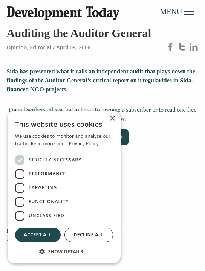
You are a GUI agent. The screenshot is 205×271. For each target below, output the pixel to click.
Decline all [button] (89, 234)
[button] (64, 251)
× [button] (112, 119)
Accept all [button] (38, 234)
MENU (177, 11)
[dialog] (64, 187)
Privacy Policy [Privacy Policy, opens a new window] (84, 143)
